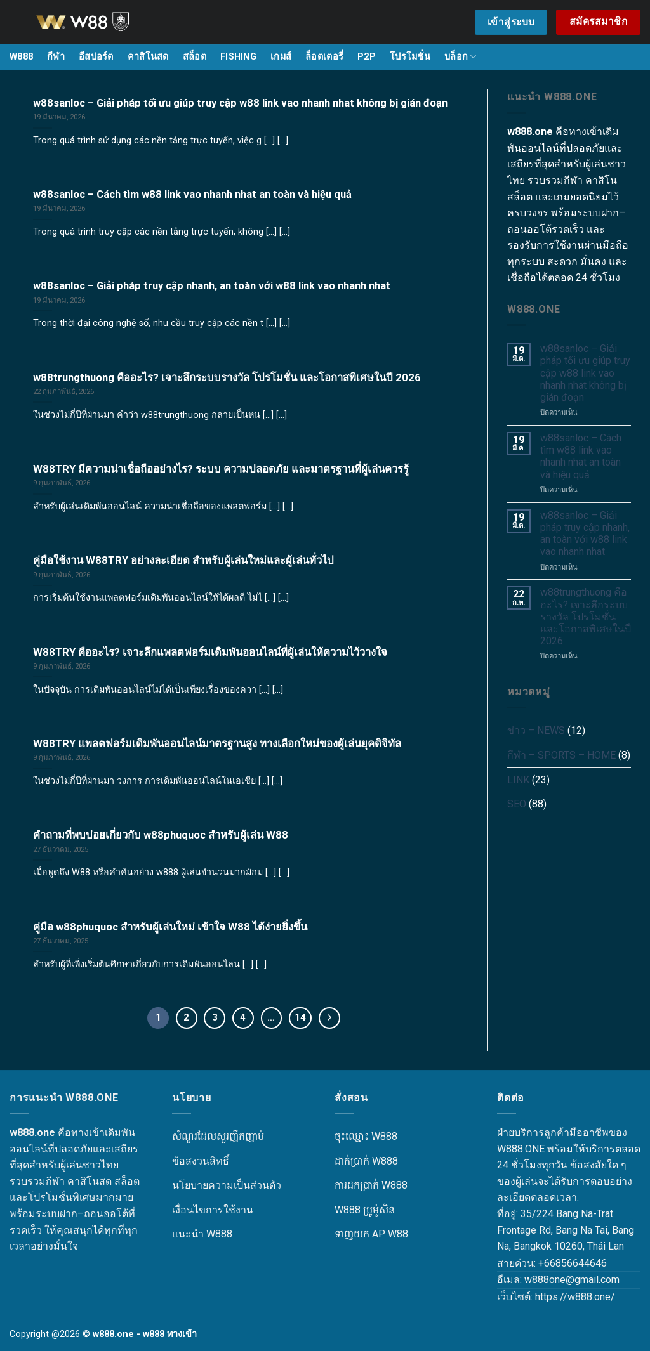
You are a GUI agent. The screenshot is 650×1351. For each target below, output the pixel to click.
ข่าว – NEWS (536, 730)
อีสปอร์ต (96, 56)
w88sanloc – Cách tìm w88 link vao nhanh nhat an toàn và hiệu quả (580, 456)
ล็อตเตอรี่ (324, 56)
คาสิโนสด (148, 56)
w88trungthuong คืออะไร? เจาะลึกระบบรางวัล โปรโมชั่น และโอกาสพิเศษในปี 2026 (585, 616)
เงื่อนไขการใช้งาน (212, 1210)
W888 (21, 56)
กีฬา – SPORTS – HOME (561, 755)
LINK (518, 780)
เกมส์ (280, 56)
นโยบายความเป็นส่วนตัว (226, 1185)
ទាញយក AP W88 (371, 1234)
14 (300, 1017)
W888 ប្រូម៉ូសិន (365, 1210)
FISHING (238, 56)
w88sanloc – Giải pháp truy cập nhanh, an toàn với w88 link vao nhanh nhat (585, 533)
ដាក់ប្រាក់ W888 (366, 1161)
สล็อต (194, 56)
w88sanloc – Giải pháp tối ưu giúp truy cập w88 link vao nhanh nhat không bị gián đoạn (585, 373)
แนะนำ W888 (202, 1234)
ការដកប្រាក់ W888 (371, 1185)
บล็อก (460, 57)
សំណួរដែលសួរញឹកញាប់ (218, 1136)
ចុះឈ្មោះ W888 (366, 1136)
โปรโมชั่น (410, 56)
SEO (516, 804)
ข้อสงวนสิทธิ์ (200, 1161)
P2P (366, 56)
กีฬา (56, 56)
